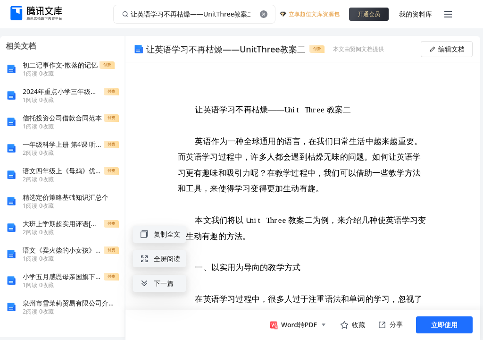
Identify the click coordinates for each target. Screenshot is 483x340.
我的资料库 (415, 13)
